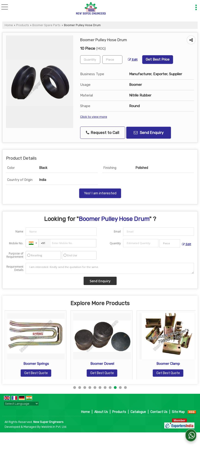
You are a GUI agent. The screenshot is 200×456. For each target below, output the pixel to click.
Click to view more (93, 116)
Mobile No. (16, 243)
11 (125, 387)
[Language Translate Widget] (21, 403)
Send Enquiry (149, 132)
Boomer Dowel (116, 364)
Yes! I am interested (100, 193)
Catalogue (138, 412)
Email (117, 231)
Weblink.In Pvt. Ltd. (54, 426)
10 (120, 387)
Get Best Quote (50, 373)
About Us (101, 412)
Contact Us (158, 412)
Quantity (115, 243)
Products (22, 25)
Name (19, 231)
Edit (133, 59)
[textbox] (112, 59)
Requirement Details (14, 268)
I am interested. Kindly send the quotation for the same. (110, 268)
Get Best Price (158, 59)
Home (9, 25)
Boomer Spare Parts (46, 25)
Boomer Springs (50, 364)
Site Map (178, 412)
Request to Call (102, 132)
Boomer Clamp (182, 364)
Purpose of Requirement (14, 255)
